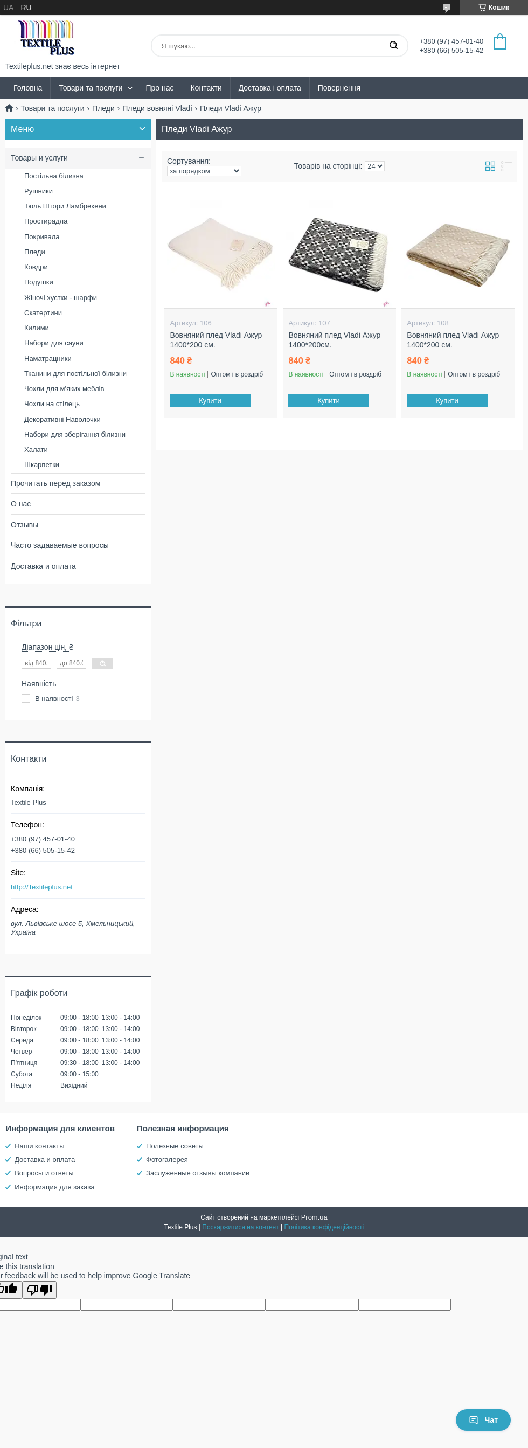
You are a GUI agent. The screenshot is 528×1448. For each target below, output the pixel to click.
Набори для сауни (54, 343)
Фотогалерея (167, 1159)
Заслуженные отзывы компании (197, 1173)
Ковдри (36, 267)
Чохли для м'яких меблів (64, 389)
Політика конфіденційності (324, 1227)
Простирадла (45, 221)
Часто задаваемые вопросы (60, 545)
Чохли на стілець (52, 404)
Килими (36, 328)
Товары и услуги (39, 158)
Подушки (38, 282)
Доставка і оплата (270, 87)
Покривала (42, 237)
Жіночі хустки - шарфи (60, 298)
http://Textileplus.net (42, 887)
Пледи (103, 108)
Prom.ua (314, 1217)
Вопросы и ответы (44, 1173)
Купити (210, 400)
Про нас (159, 87)
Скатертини (43, 313)
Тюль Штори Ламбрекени (65, 206)
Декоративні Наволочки (62, 419)
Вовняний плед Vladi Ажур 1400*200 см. (216, 340)
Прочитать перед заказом (55, 483)
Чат (483, 1420)
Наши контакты (39, 1146)
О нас (21, 503)
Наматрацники (48, 358)
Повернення (339, 87)
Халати (36, 449)
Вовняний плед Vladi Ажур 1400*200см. (334, 340)
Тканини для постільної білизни (75, 374)
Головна (27, 87)
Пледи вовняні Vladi (157, 108)
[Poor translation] (39, 1290)
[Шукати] (393, 45)
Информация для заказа (54, 1187)
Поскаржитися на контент (240, 1227)
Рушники (38, 191)
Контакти (205, 87)
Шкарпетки (41, 465)
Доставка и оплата (43, 566)
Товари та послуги (90, 87)
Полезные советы (175, 1146)
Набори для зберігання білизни (75, 434)
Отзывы (24, 524)
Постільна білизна (54, 176)
